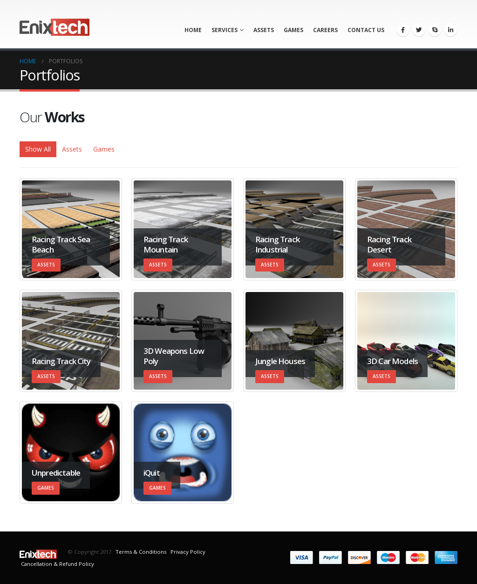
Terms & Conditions (141, 551)
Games (293, 30)
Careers (325, 30)
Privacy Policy (187, 551)
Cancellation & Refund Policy (57, 563)
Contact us (366, 30)
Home (193, 30)
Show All (38, 149)
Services (224, 30)
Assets (263, 30)
